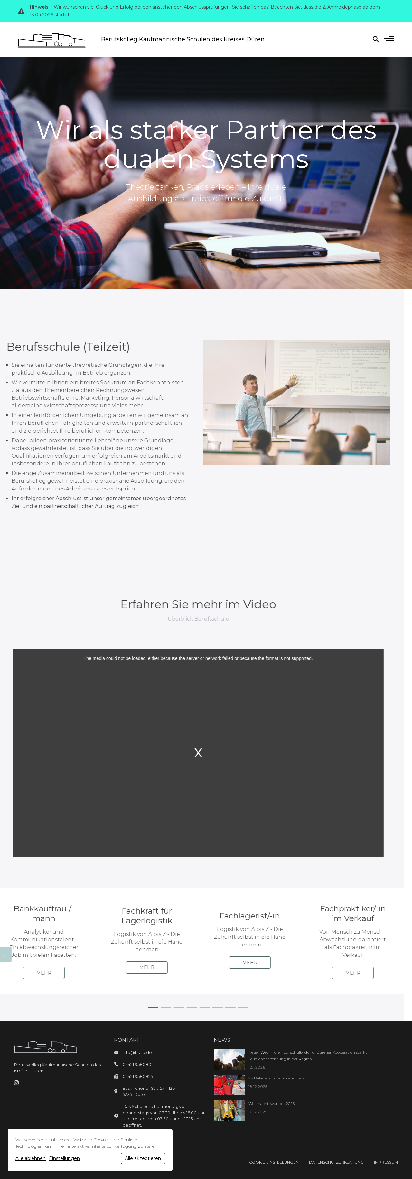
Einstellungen (64, 1158)
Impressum (386, 1162)
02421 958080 (137, 1064)
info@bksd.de (137, 1052)
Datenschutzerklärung (336, 1162)
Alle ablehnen (30, 1158)
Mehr (27, 973)
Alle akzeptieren (143, 1158)
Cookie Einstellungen (274, 1162)
